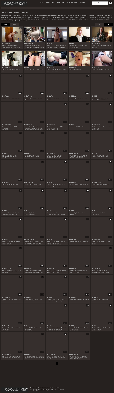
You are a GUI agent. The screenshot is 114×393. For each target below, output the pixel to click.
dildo (82, 356)
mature (42, 47)
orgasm (74, 47)
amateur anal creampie (64, 19)
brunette (60, 69)
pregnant (103, 272)
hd (16, 45)
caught (106, 327)
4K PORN (82, 3)
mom (48, 47)
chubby (12, 327)
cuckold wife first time (29, 15)
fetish (75, 184)
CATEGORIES (50, 3)
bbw (53, 69)
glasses (57, 45)
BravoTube (96, 182)
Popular (5, 24)
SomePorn (6, 354)
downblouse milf (51, 15)
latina (36, 299)
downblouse (18, 213)
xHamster (6, 43)
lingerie (62, 45)
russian (109, 213)
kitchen (108, 241)
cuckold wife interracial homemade (45, 19)
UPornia (28, 125)
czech (38, 45)
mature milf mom (68, 17)
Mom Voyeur (14, 3)
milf (9, 47)
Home (41, 3)
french (75, 241)
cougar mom (26, 17)
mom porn (29, 21)
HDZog (72, 96)
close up (31, 184)
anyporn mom (17, 15)
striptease (54, 47)
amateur (4, 45)
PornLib (50, 268)
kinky (38, 47)
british (79, 45)
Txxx (94, 153)
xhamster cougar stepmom (98, 17)
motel (63, 214)
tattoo (98, 99)
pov (93, 47)
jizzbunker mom (63, 15)
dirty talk (59, 126)
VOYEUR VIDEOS (72, 3)
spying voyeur (41, 15)
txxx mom (31, 19)
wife (98, 128)
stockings (94, 99)
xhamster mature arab (13, 19)
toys (59, 47)
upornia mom (82, 15)
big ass (31, 45)
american (54, 126)
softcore (39, 69)
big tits (35, 45)
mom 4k (24, 19)
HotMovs (96, 239)
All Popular (15, 8)
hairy (39, 184)
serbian (107, 272)
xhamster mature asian (38, 17)
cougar (12, 270)
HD (99, 24)
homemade (5, 47)
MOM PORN (60, 3)
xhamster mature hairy (95, 15)
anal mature (50, 17)
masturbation (100, 45)
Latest (14, 24)
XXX (22, 8)
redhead (83, 184)
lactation (109, 126)
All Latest (8, 8)
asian (53, 184)
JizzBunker (6, 125)
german (57, 98)
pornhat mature (20, 21)
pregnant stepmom (90, 19)
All (108, 24)
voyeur (6, 272)
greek (48, 243)
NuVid (72, 43)
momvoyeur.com (14, 389)
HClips (50, 43)
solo (15, 47)
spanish (18, 47)
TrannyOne (51, 354)
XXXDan (28, 268)
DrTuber (50, 67)
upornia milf (59, 17)
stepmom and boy (77, 19)
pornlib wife (9, 17)
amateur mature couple (82, 17)
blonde (8, 45)
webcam (62, 47)
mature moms (73, 15)
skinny (11, 47)
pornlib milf (17, 17)
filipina (85, 356)
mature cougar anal (102, 19)
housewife (9, 69)
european (12, 45)
